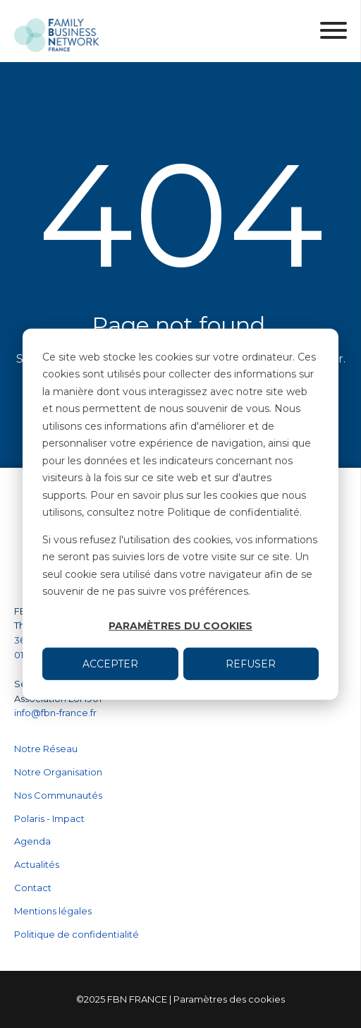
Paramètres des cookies (229, 999)
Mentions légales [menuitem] (53, 911)
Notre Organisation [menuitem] (58, 772)
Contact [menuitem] (32, 887)
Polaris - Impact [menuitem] (49, 818)
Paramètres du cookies (180, 625)
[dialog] (180, 513)
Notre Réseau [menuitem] (46, 748)
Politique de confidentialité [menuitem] (76, 934)
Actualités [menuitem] (36, 864)
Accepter (110, 663)
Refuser (251, 663)
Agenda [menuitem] (32, 841)
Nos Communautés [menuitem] (58, 795)
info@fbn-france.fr (55, 712)
